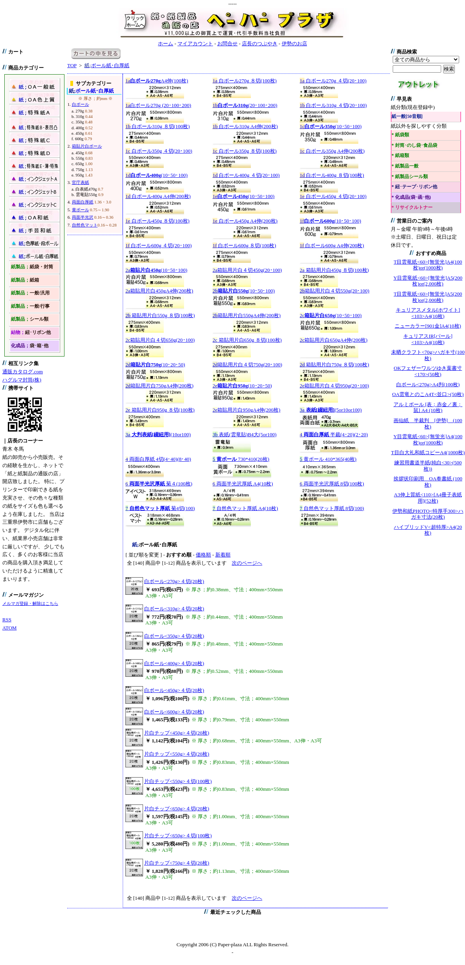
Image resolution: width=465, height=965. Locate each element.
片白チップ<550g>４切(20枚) (176, 754)
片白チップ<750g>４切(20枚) (176, 863)
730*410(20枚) (241, 459)
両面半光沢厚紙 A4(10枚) (243, 484)
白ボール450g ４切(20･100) (333, 196)
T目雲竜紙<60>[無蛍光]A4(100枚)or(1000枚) (428, 265)
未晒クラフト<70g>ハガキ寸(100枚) (428, 355)
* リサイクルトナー (412, 207)
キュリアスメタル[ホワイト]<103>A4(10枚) (428, 313)
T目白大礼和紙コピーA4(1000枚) (428, 452)
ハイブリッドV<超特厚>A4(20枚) (428, 530)
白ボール (80, 104)
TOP (72, 65)
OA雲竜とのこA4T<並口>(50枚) (428, 394)
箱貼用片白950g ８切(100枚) (160, 410)
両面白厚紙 (82, 202)
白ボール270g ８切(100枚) (245, 81)
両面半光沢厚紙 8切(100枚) (332, 484)
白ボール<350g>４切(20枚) (174, 636)
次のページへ (247, 563)
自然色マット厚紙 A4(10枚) (245, 508)
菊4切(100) (160, 508)
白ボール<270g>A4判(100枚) (428, 384)
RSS (6, 620)
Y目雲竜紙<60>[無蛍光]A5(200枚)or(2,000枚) (427, 281)
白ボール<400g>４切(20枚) (174, 663)
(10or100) (158, 434)
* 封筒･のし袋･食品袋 (414, 145)
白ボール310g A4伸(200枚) (245, 126)
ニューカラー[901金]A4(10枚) (428, 326)
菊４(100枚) (158, 484)
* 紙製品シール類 (410, 176)
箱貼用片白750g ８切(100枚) (334, 364)
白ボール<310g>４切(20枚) (174, 609)
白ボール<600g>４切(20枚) (174, 712)
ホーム (165, 43)
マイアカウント (195, 43)
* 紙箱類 (400, 155)
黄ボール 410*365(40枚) (328, 459)
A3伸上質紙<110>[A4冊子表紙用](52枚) (428, 498)
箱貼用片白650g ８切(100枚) (247, 340)
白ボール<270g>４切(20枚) (174, 581)
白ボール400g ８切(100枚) (332, 175)
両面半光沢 (82, 217)
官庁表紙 (80, 182)
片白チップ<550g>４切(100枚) (178, 781)
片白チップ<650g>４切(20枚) (176, 809)
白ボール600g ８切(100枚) (244, 245)
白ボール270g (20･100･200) (158, 105)
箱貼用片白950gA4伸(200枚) (246, 410)
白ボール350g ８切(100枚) (245, 151)
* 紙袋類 (400, 134)
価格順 (203, 555)
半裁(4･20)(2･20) (334, 434)
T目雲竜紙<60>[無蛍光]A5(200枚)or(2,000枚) (428, 297)
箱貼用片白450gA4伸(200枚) (159, 291)
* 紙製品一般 (405, 166)
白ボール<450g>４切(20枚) (174, 690)
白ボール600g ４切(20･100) (158, 245)
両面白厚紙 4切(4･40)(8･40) (158, 459)
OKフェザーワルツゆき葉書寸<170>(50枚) (428, 371)
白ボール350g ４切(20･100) (158, 151)
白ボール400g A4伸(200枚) (158, 196)
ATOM (9, 628)
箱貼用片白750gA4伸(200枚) (159, 386)
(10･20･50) (155, 364)
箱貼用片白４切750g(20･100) (247, 364)
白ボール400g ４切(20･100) (246, 175)
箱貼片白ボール (87, 146)
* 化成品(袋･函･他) (411, 197)
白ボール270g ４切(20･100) (333, 81)
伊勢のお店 (294, 43)
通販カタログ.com (22, 372)
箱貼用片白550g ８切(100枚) (160, 315)
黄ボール (80, 209)
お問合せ (227, 43)
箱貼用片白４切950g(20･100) (334, 386)
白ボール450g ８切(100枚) (157, 221)
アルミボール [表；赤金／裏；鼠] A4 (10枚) (428, 407)
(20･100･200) (245, 105)
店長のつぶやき (259, 43)
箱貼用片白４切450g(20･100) (247, 270)
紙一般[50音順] (407, 116)
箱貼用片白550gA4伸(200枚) (247, 315)
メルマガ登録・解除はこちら (30, 603)
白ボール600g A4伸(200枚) (332, 245)
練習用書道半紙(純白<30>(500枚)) (428, 466)
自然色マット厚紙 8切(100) (332, 508)
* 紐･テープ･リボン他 (414, 186)
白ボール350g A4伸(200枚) (332, 151)
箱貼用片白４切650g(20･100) (160, 340)
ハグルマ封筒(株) (21, 380)
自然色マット (85, 225)
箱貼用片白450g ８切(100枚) (334, 270)
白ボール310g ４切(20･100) (333, 105)
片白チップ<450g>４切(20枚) (176, 733)
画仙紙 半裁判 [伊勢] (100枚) (427, 423)
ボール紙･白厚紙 (106, 65)
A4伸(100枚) (156, 81)
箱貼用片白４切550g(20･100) (334, 291)
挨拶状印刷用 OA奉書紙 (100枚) (427, 482)
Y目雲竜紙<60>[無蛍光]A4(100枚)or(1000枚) (427, 439)
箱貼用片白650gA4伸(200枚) (333, 340)
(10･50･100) (330, 126)
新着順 (223, 555)
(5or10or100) (331, 410)
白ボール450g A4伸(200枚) (245, 221)
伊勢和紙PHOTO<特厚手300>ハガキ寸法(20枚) (427, 514)
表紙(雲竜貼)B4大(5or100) (245, 434)
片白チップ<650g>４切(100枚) (178, 835)
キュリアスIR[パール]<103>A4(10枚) (427, 339)
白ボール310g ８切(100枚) (157, 126)
